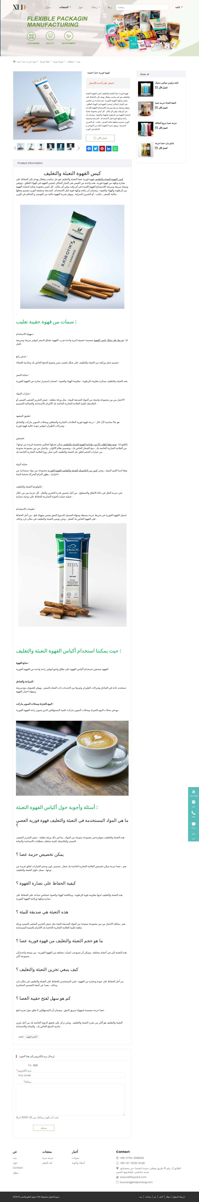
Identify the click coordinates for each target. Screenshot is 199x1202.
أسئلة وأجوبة (78, 1163)
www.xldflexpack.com (133, 1177)
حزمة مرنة (58, 61)
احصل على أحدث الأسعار (101, 83)
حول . (81, 7)
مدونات (75, 1158)
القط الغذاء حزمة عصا (165, 103)
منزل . (48, 7)
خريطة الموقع (179, 1196)
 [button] (15, 148)
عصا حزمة (45, 61)
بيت (78, 61)
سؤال (16, 1173)
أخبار (161, 1196)
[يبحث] (142, 7)
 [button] (78, 148)
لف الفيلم (47, 1163)
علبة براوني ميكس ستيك (167, 82)
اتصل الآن (161, 87)
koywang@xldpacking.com (134, 1182)
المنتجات (64, 7)
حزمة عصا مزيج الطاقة (166, 123)
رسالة (94, 7)
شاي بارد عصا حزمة (164, 143)
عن (155, 1196)
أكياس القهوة (32, 1036)
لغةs (178, 7)
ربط (110, 7)
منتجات (70, 61)
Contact (18, 1168)
